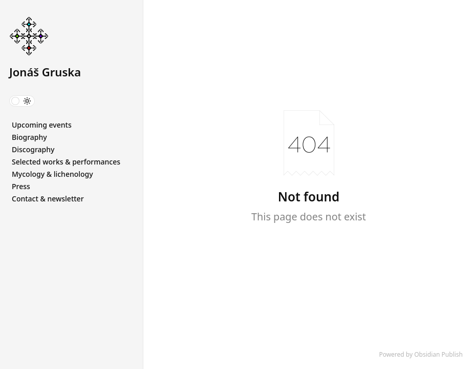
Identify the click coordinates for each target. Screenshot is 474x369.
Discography (33, 149)
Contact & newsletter (48, 198)
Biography (29, 137)
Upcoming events (42, 125)
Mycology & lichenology (52, 174)
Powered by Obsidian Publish (421, 354)
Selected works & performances (66, 162)
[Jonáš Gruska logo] (76, 37)
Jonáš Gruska (45, 71)
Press (21, 186)
